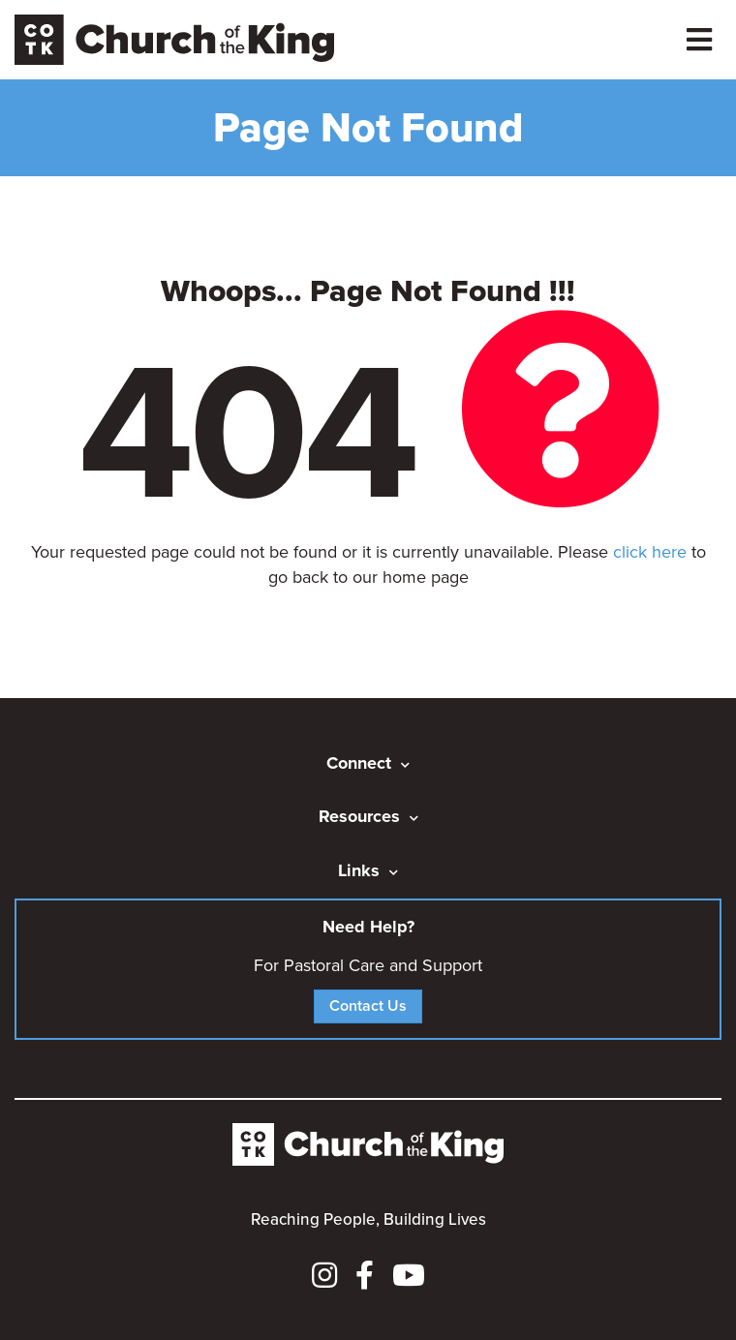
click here (650, 551)
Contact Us (368, 1005)
